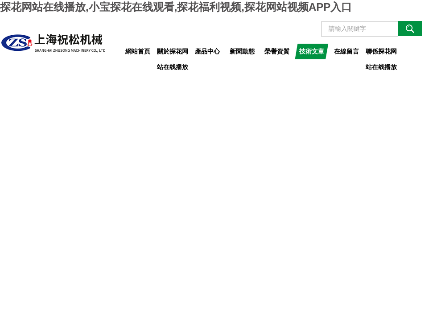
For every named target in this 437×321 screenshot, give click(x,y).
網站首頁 (137, 51)
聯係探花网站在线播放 (381, 53)
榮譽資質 (276, 51)
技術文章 (311, 51)
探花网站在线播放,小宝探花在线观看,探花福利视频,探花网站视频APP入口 (176, 7)
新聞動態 (242, 51)
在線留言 (346, 51)
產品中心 (207, 51)
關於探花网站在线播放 (172, 53)
